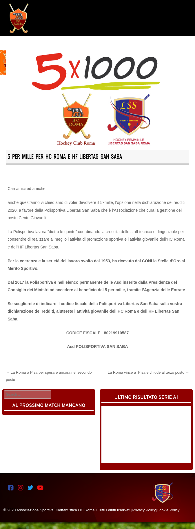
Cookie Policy (168, 510)
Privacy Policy (144, 510)
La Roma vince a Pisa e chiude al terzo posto (148, 372)
